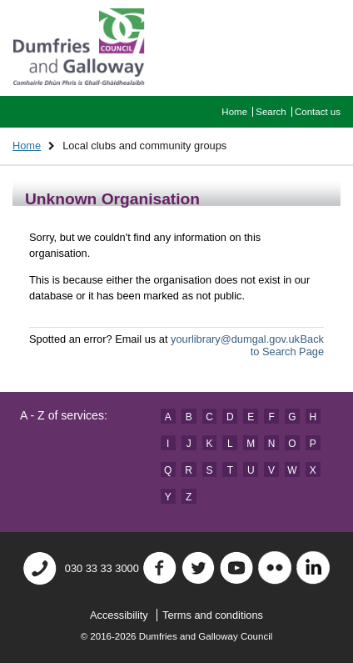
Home (234, 112)
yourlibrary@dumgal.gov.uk (235, 339)
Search (271, 112)
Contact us (318, 112)
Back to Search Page (287, 345)
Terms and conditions (212, 615)
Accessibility (119, 615)
